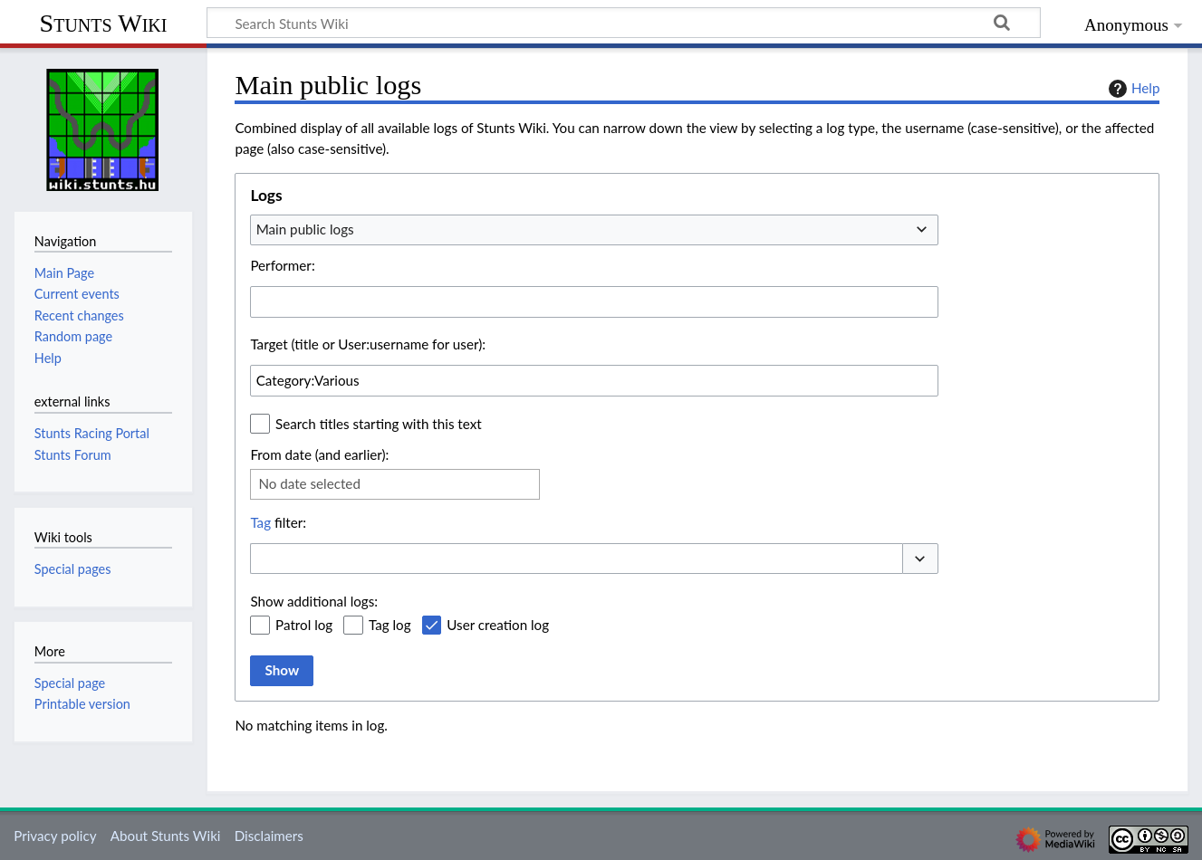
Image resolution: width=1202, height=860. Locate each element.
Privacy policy (55, 835)
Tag (260, 522)
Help (1131, 89)
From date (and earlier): (319, 454)
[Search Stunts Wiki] (623, 22)
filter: (278, 522)
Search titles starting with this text (378, 424)
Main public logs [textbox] (305, 229)
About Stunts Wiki (166, 835)
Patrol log (303, 624)
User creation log (498, 624)
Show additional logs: (314, 601)
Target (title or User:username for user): (368, 344)
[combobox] (594, 230)
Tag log (390, 624)
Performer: (282, 265)
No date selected (309, 483)
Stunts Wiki (104, 23)
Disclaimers (269, 835)
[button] (920, 559)
